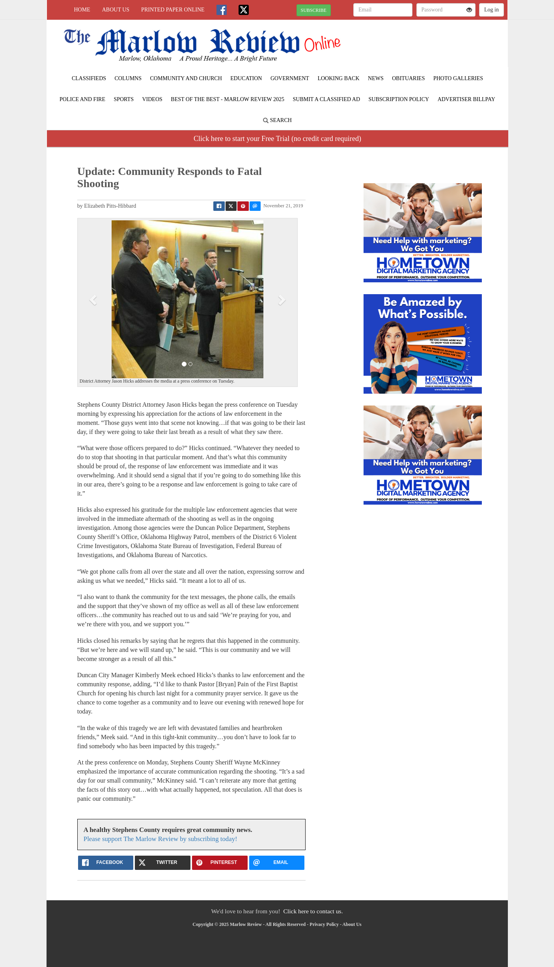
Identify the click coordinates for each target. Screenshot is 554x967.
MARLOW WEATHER (435, 47)
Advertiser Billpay (466, 99)
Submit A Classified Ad (326, 99)
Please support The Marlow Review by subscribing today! (160, 839)
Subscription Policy (399, 99)
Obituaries (408, 78)
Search (277, 120)
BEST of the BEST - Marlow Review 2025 (227, 99)
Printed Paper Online (173, 10)
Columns (128, 78)
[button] (93, 299)
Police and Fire (82, 99)
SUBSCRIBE (313, 10)
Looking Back (338, 78)
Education (246, 78)
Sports (124, 99)
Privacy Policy (324, 924)
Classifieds (89, 78)
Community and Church (186, 78)
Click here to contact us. (313, 911)
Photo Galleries (458, 78)
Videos (152, 99)
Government (289, 78)
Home (82, 10)
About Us (115, 10)
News (376, 78)
